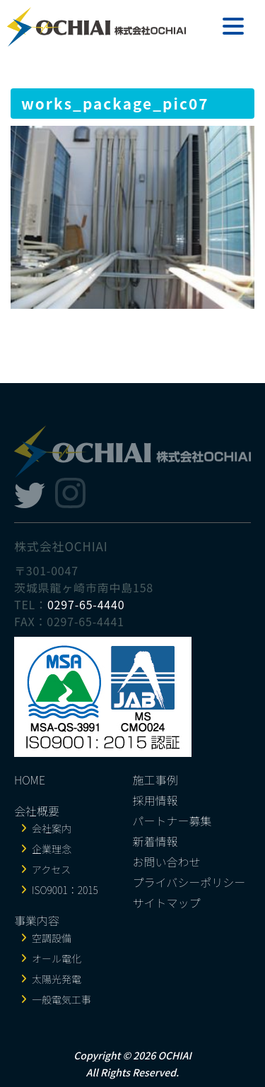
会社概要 (36, 810)
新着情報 (155, 841)
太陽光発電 (56, 979)
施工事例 (155, 779)
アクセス (51, 869)
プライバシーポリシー (189, 882)
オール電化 (56, 958)
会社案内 (51, 828)
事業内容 (36, 920)
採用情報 (155, 800)
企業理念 (51, 849)
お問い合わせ (167, 861)
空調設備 (51, 938)
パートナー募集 (172, 820)
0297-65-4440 (86, 604)
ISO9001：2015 (65, 890)
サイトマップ (167, 902)
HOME (29, 779)
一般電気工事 (61, 999)
